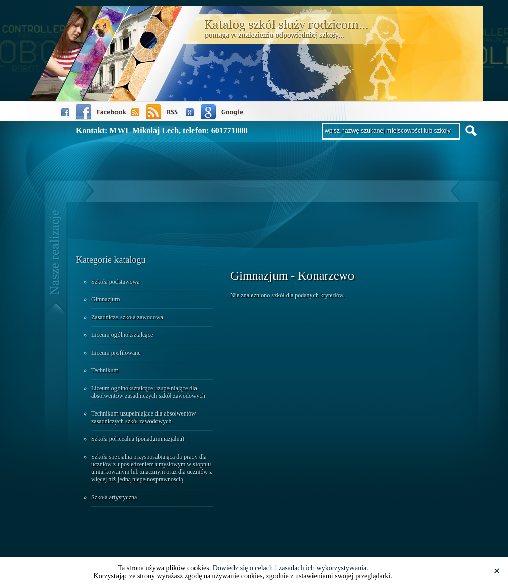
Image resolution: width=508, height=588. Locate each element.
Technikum (105, 370)
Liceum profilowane (116, 352)
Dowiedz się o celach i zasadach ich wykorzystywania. (290, 568)
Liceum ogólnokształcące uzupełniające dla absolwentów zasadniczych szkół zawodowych (148, 392)
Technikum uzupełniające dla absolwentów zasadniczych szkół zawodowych (143, 417)
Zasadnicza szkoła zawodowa (127, 317)
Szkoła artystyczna (114, 497)
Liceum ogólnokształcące (122, 334)
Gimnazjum (105, 299)
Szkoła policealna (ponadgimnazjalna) (137, 438)
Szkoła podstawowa (115, 281)
